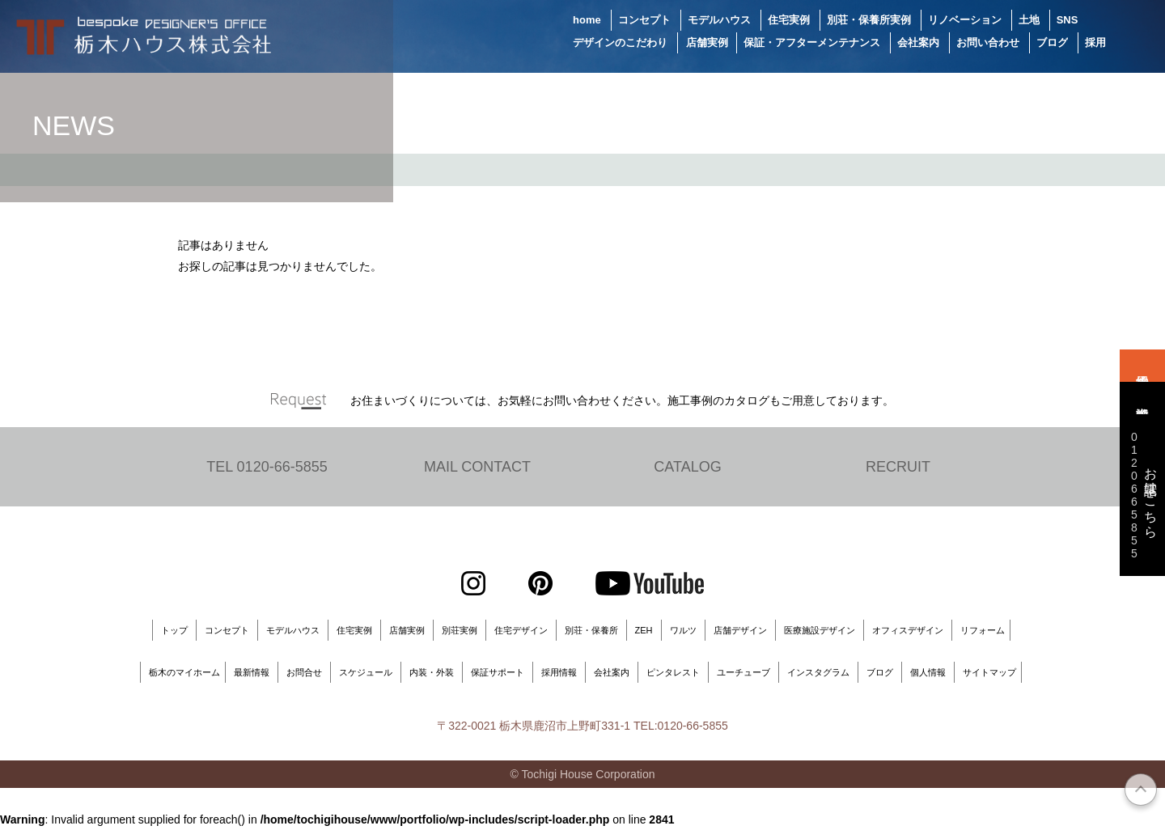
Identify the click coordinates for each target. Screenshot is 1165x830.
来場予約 (1142, 365)
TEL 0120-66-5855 (266, 467)
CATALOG (687, 467)
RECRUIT (898, 467)
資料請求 (1142, 398)
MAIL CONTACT (477, 467)
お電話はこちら (1142, 495)
